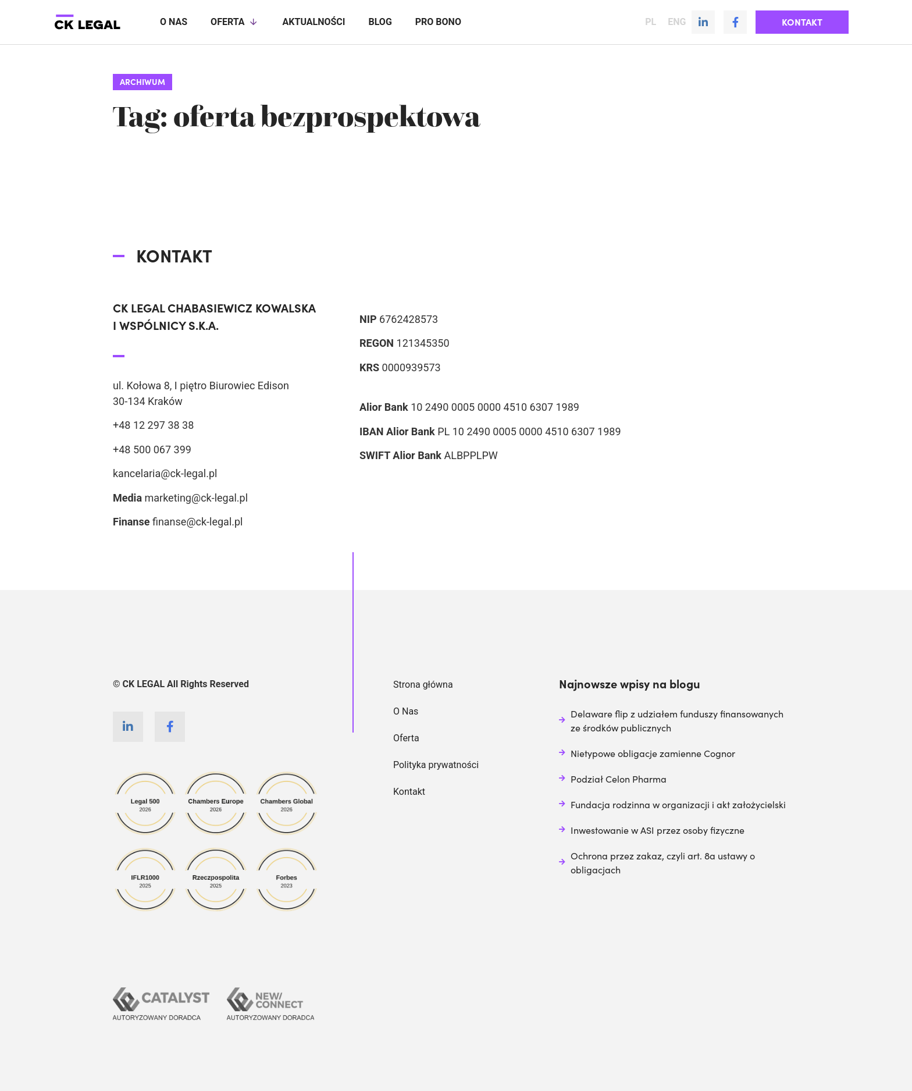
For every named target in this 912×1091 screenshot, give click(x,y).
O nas (173, 21)
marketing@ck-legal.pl (196, 497)
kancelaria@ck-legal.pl (165, 473)
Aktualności (314, 21)
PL (650, 22)
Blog (379, 21)
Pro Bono (438, 21)
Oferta (235, 22)
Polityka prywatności (436, 764)
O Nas (405, 710)
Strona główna (423, 684)
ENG (677, 22)
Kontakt (409, 791)
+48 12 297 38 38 (153, 424)
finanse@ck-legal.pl (197, 521)
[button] (802, 22)
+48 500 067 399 (152, 449)
